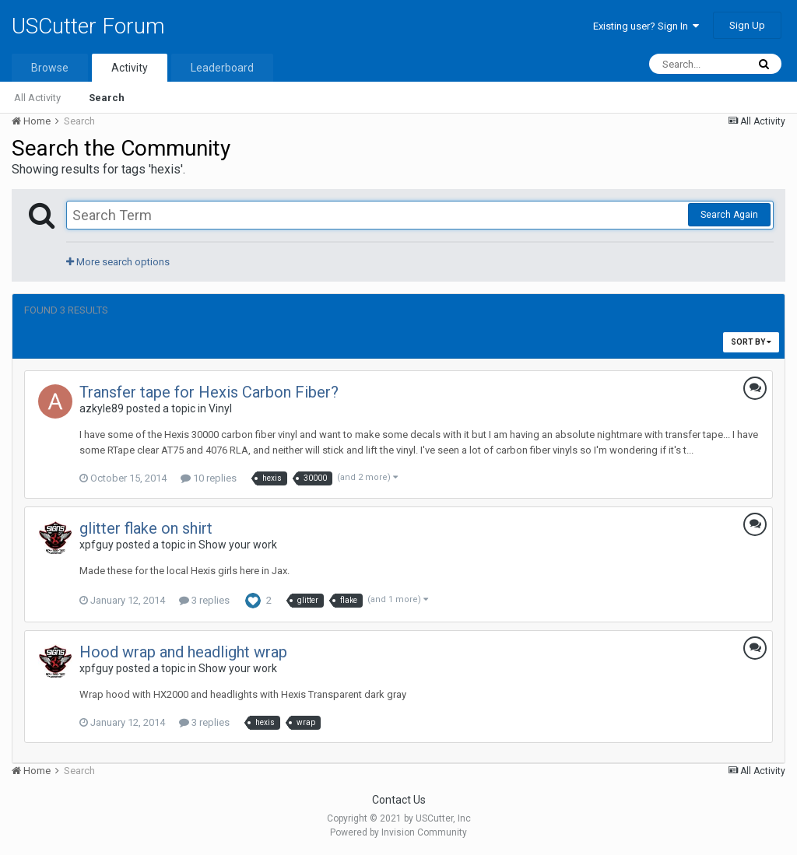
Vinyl (220, 408)
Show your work (237, 544)
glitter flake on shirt (145, 528)
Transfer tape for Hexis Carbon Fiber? (209, 392)
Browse (49, 67)
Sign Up (747, 25)
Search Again (729, 214)
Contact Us (399, 800)
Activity (129, 67)
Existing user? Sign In (646, 26)
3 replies (204, 600)
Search (107, 97)
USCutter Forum (88, 26)
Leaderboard (222, 67)
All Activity (37, 97)
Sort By (751, 342)
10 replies (209, 478)
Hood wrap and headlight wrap (183, 652)
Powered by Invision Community (398, 832)
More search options (118, 262)
